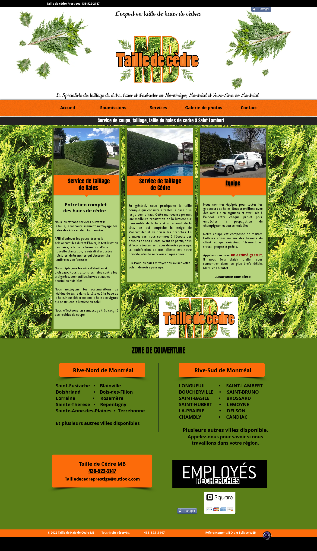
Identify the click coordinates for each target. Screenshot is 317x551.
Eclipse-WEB (247, 533)
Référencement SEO (219, 533)
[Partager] (261, 9)
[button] (158, 108)
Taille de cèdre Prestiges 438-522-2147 (73, 4)
